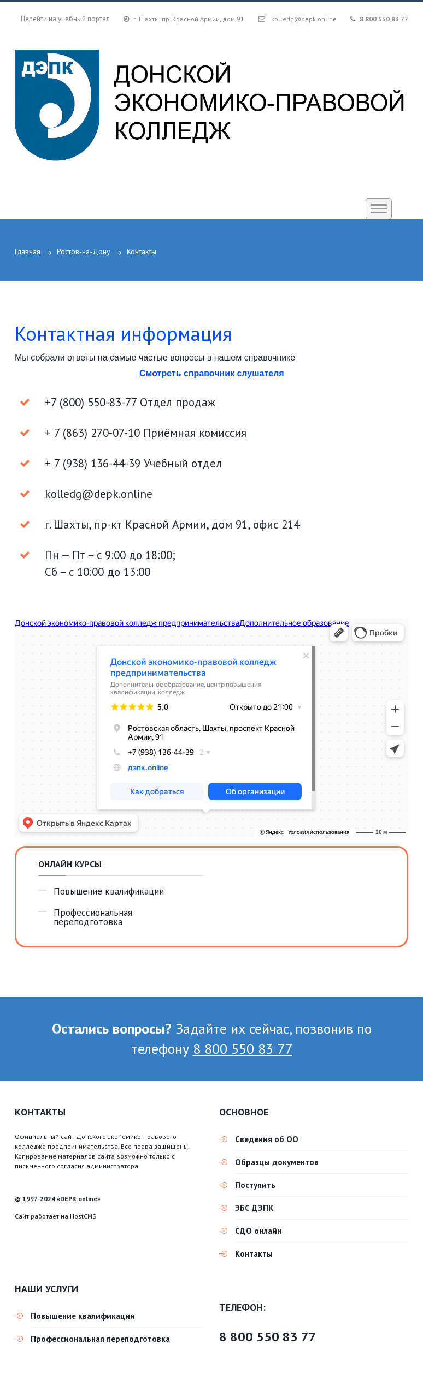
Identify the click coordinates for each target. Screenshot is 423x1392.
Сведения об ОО (266, 1139)
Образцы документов (277, 1162)
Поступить (255, 1185)
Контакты (254, 1254)
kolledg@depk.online (304, 19)
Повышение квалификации (109, 891)
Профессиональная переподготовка (93, 917)
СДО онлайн (258, 1231)
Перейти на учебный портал (65, 18)
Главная (27, 251)
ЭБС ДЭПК (254, 1208)
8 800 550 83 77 (384, 19)
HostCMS (83, 1216)
